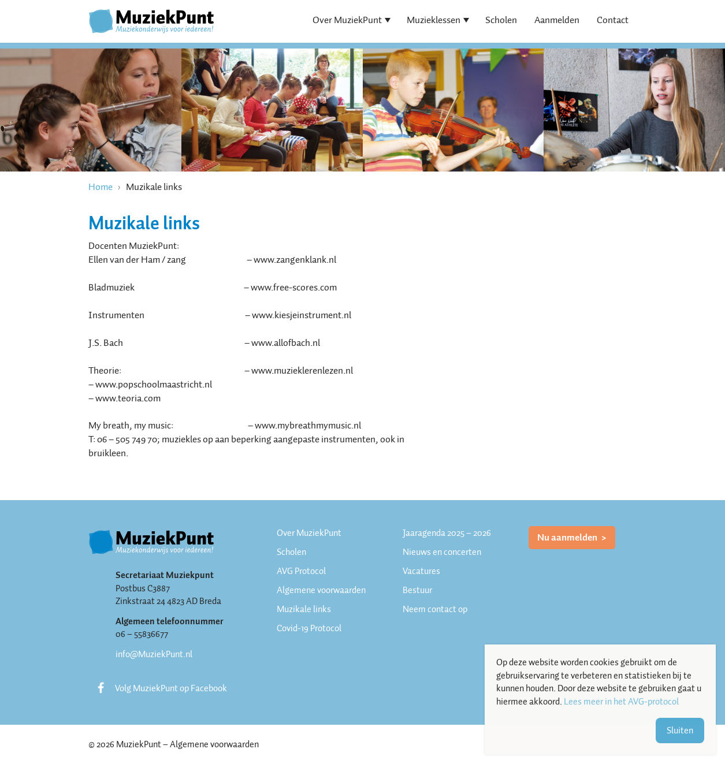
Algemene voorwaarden (321, 590)
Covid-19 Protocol (309, 628)
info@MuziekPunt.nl (154, 654)
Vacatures (421, 571)
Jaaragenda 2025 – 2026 (447, 533)
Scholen (501, 20)
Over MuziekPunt (347, 20)
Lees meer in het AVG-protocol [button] (621, 702)
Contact (613, 20)
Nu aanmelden (568, 537)
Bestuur (417, 590)
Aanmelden (556, 20)
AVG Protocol (301, 571)
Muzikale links (304, 609)
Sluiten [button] (680, 730)
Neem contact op (435, 609)
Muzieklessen (433, 20)
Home (100, 187)
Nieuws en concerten (442, 552)
